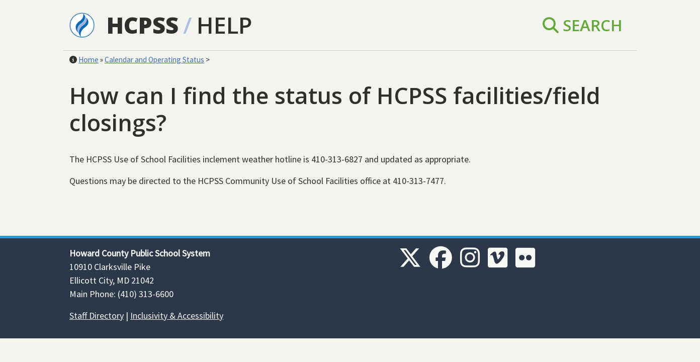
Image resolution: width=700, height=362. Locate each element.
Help (224, 25)
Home (88, 59)
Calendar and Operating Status (154, 59)
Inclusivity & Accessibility (176, 315)
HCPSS (143, 25)
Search (583, 25)
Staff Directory (96, 315)
